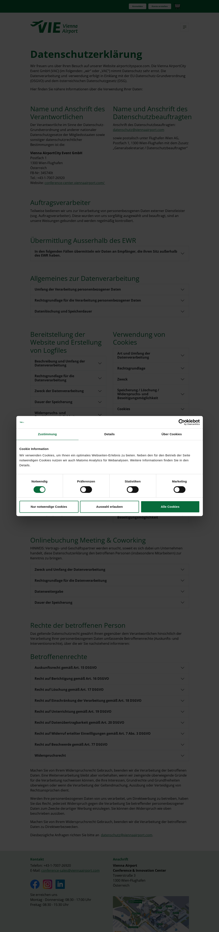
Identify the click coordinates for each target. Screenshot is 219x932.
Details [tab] (109, 434)
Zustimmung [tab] (47, 434)
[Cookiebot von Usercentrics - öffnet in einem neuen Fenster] (181, 422)
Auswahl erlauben (109, 506)
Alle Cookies (170, 506)
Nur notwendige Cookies (49, 506)
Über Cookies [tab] (172, 434)
